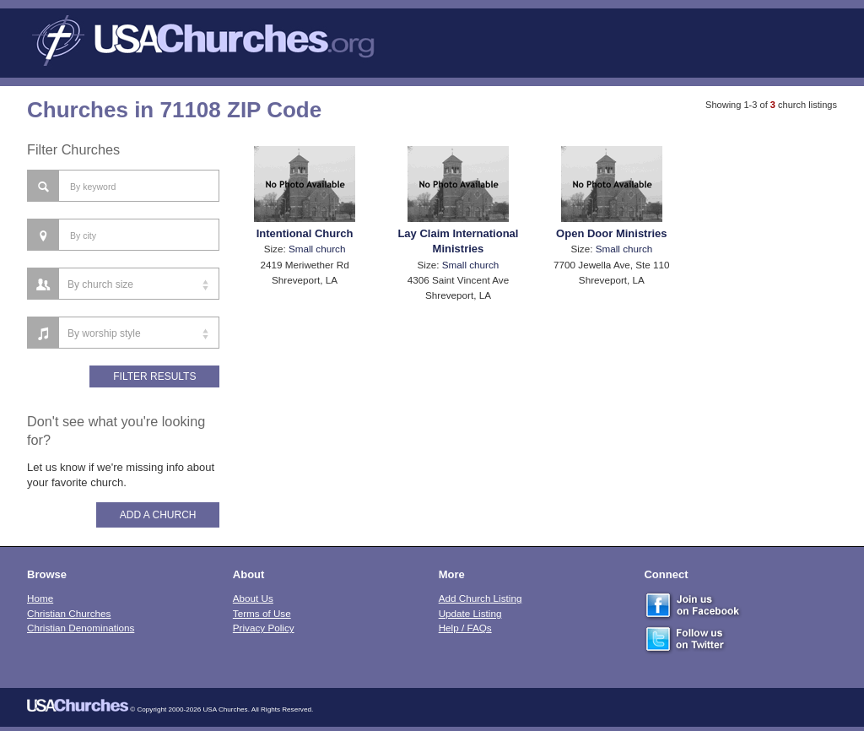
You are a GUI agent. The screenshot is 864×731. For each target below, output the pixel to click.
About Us (253, 598)
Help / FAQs (465, 627)
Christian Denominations (80, 627)
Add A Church (158, 515)
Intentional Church (305, 233)
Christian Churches (69, 613)
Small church (317, 248)
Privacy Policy (263, 627)
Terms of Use (262, 613)
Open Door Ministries (611, 233)
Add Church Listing (480, 598)
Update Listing (470, 613)
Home (40, 598)
